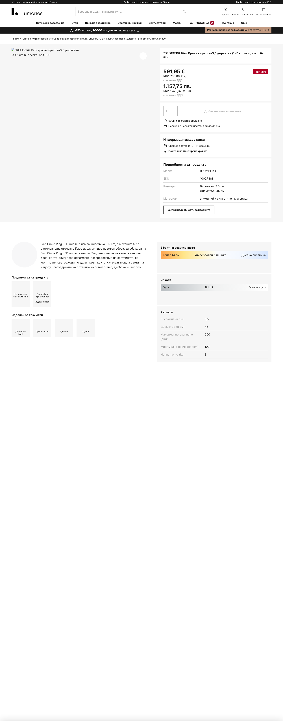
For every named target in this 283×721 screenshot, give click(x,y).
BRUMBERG (208, 171)
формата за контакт (120, 574)
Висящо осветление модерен (71, 409)
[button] (143, 56)
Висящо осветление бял (29, 409)
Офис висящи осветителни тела (70, 38)
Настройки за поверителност (70, 695)
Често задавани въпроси (29, 623)
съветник (39, 673)
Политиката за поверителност (186, 574)
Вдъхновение (21, 673)
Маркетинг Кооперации (28, 635)
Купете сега (126, 30)
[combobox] (132, 11)
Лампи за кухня (148, 409)
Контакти (18, 617)
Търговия (26, 38)
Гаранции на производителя (32, 666)
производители (164, 584)
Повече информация (86, 241)
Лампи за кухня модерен (113, 409)
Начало (15, 38)
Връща (16, 629)
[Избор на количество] (169, 111)
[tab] (35, 241)
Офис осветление (42, 38)
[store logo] (27, 11)
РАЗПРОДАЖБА (201, 23)
